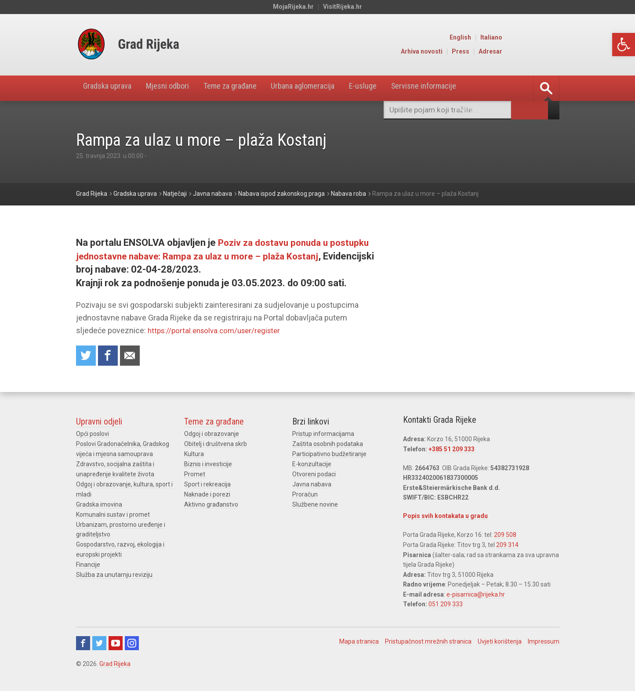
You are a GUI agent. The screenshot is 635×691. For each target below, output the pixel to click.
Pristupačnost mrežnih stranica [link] (428, 641)
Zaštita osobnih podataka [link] (327, 445)
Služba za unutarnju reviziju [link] (114, 572)
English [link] (518, 37)
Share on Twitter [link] (86, 356)
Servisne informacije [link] (469, 88)
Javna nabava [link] (311, 484)
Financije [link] (88, 562)
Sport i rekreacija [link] (207, 484)
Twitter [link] (99, 643)
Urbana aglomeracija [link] (333, 88)
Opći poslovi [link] (92, 435)
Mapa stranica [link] (359, 641)
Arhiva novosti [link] (480, 51)
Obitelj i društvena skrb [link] (215, 445)
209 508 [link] (505, 535)
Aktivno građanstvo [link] (211, 503)
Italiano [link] (549, 37)
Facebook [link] (83, 643)
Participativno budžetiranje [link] (329, 454)
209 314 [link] (507, 545)
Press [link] (518, 51)
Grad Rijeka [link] (115, 663)
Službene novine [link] (315, 503)
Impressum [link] (543, 641)
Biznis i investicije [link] (208, 464)
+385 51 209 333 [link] (451, 450)
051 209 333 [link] (445, 604)
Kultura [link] (194, 454)
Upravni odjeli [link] (99, 422)
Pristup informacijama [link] (323, 435)
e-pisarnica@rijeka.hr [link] (475, 594)
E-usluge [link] (401, 88)
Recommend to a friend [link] (133, 356)
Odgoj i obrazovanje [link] (211, 435)
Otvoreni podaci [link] (314, 474)
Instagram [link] (132, 643)
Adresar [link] (548, 51)
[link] (623, 44)
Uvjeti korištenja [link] (500, 641)
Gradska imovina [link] (99, 503)
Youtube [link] (116, 643)
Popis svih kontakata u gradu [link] (445, 517)
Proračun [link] (305, 494)
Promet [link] (194, 474)
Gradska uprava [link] (111, 88)
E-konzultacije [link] (311, 464)
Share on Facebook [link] (109, 356)
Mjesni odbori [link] (179, 88)
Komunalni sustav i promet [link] (113, 513)
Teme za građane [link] (251, 88)
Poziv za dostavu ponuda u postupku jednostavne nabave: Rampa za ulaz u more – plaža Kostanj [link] (208, 256)
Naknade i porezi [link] (207, 494)
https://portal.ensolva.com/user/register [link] (218, 330)
